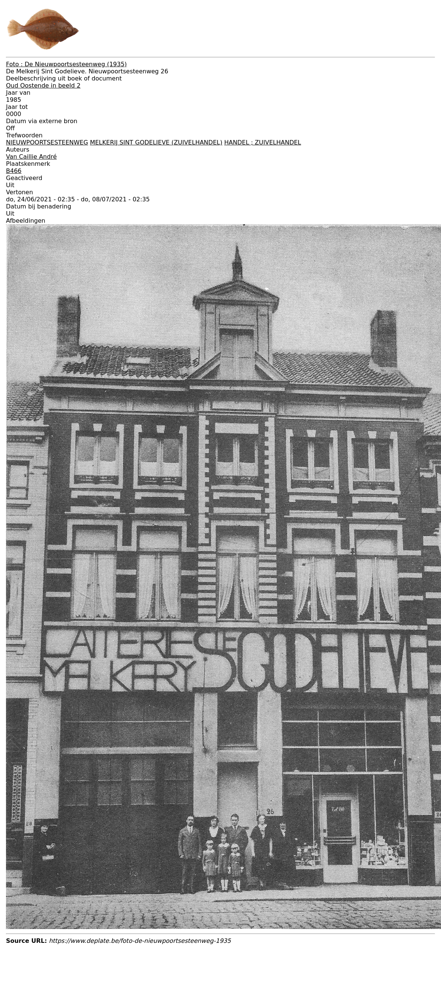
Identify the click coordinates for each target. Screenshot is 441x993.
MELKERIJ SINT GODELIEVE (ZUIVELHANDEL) (156, 142)
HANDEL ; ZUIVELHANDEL (262, 142)
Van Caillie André (31, 156)
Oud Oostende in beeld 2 (43, 85)
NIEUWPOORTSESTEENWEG (47, 142)
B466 (14, 170)
